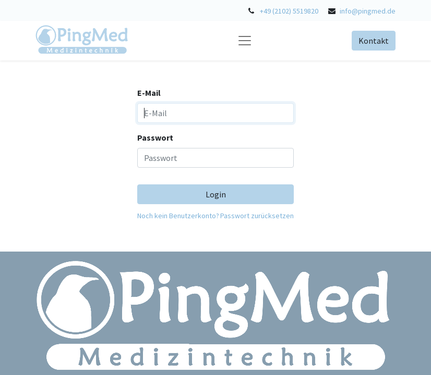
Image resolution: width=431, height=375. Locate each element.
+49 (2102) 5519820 (289, 11)
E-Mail (149, 93)
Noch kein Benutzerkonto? (178, 215)
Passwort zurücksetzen (257, 215)
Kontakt (373, 40)
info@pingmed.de (368, 11)
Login (216, 194)
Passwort (155, 137)
